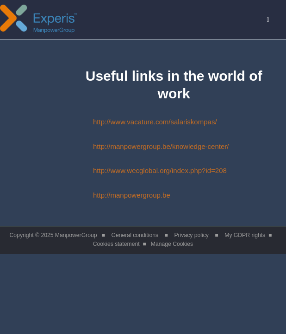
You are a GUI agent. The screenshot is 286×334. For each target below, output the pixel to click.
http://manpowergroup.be (115, 195)
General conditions (135, 235)
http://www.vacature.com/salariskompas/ (139, 122)
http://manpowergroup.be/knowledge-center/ (145, 146)
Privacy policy (191, 235)
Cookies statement (116, 244)
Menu (273, 19)
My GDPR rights (244, 235)
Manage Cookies (172, 244)
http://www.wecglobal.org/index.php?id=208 (144, 170)
